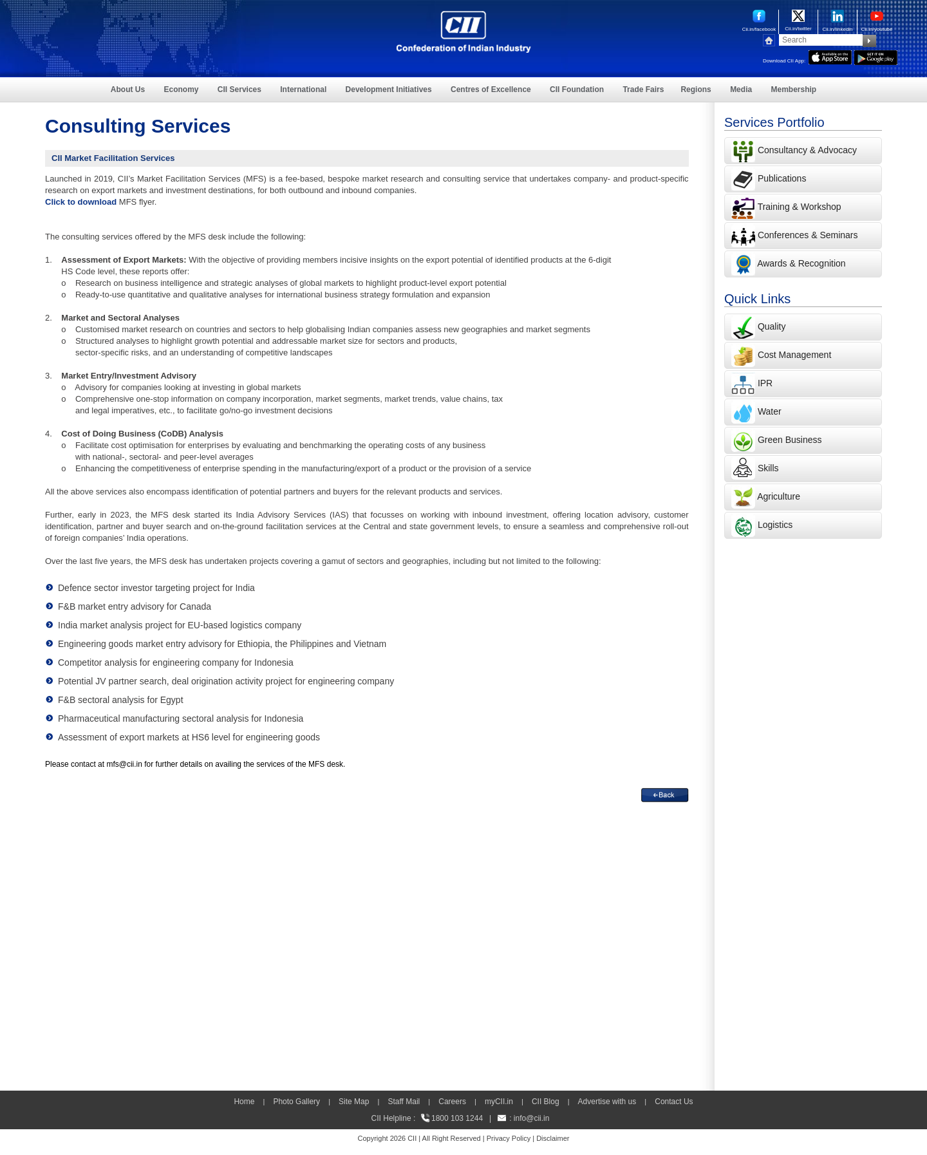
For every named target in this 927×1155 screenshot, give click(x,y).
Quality (772, 326)
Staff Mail (404, 1101)
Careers (452, 1101)
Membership (793, 89)
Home (244, 1101)
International (303, 89)
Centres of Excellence (491, 89)
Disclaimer (552, 1138)
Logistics (775, 525)
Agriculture (778, 496)
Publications (782, 178)
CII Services (239, 89)
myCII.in (499, 1101)
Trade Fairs (643, 89)
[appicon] (830, 56)
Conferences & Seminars (808, 235)
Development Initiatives (389, 89)
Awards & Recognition (801, 263)
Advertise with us (607, 1101)
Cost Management (794, 355)
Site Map (354, 1101)
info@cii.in (532, 1118)
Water (770, 411)
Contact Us (674, 1101)
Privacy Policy (508, 1138)
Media (741, 89)
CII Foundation (577, 89)
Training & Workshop (798, 207)
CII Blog (545, 1101)
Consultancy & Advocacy (806, 150)
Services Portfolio (774, 122)
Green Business (790, 440)
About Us (128, 89)
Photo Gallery (296, 1101)
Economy (181, 89)
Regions (695, 89)
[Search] (821, 40)
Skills (768, 468)
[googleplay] (875, 56)
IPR (765, 383)
